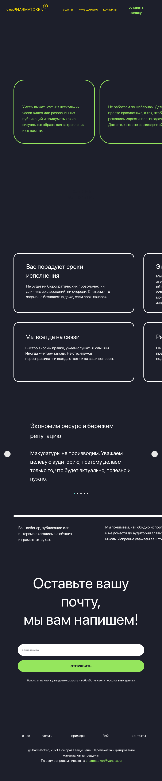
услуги (68, 9)
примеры (78, 736)
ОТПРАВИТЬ (81, 666)
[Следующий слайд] (154, 454)
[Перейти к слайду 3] (81, 493)
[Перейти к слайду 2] (77, 493)
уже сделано (88, 9)
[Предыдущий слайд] (7, 454)
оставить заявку (136, 10)
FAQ (106, 736)
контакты (110, 9)
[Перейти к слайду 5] (87, 493)
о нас (26, 736)
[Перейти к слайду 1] (74, 493)
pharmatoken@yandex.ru (104, 761)
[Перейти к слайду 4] (84, 493)
